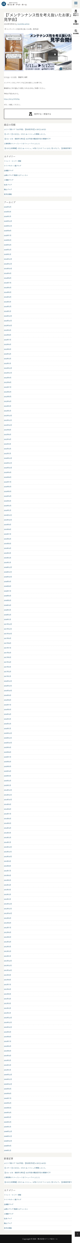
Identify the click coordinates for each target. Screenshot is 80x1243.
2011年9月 (7, 975)
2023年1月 (7, 363)
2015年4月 (7, 771)
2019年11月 (8, 515)
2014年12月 (8, 790)
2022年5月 (7, 396)
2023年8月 (7, 335)
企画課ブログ (8, 170)
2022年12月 (8, 368)
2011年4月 (7, 999)
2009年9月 (7, 1089)
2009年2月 (7, 1122)
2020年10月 (8, 468)
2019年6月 (7, 539)
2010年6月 (7, 1046)
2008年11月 (8, 1136)
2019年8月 (7, 529)
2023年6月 (7, 344)
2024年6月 (7, 287)
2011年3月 (7, 1003)
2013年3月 (7, 889)
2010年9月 (7, 1032)
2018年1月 (7, 619)
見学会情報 (8, 194)
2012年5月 (7, 937)
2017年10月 (8, 633)
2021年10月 (8, 425)
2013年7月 (7, 871)
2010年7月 (7, 1041)
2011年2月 (7, 1008)
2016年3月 (7, 719)
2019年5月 (7, 543)
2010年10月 (8, 1027)
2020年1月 (7, 510)
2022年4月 (7, 401)
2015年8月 (7, 752)
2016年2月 (7, 724)
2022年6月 (7, 392)
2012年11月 (8, 908)
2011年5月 (7, 994)
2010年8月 (7, 1036)
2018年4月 (7, 605)
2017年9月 (7, 638)
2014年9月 (7, 804)
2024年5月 (7, 292)
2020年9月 (7, 472)
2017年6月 (7, 652)
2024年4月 (7, 297)
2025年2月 (7, 249)
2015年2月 (7, 780)
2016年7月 (7, 705)
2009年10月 (8, 1084)
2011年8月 (7, 980)
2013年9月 (7, 861)
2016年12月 (8, 681)
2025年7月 (7, 235)
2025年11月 (8, 226)
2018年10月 (8, 577)
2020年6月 (7, 486)
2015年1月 (7, 785)
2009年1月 (7, 1127)
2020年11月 (8, 463)
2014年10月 (8, 799)
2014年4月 (7, 828)
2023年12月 (8, 316)
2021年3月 (7, 444)
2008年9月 (7, 1146)
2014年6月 (7, 818)
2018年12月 (8, 567)
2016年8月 (7, 700)
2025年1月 (7, 254)
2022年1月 (7, 411)
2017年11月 (8, 629)
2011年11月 (8, 965)
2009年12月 (8, 1074)
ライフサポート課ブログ (12, 166)
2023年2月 (7, 358)
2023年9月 (7, 330)
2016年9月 (7, 695)
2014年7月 (7, 814)
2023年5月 (7, 349)
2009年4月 (7, 1112)
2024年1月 (7, 311)
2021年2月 (7, 449)
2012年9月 (7, 918)
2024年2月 (7, 306)
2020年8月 (7, 477)
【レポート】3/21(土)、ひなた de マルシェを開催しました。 (25, 134)
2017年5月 (7, 657)
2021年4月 (7, 439)
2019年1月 (7, 562)
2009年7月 (7, 1098)
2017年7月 (7, 648)
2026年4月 (7, 207)
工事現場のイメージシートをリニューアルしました (22, 143)
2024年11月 (8, 264)
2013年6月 (7, 875)
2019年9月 (7, 524)
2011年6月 (7, 989)
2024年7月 (7, 283)
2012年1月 (7, 956)
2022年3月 (7, 406)
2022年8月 (7, 382)
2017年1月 (7, 676)
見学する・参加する (40, 114)
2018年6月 (7, 596)
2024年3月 (7, 302)
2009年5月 (7, 1108)
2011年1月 (7, 1013)
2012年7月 (7, 927)
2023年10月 (8, 325)
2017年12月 (8, 624)
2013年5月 (7, 880)
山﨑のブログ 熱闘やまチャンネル (16, 175)
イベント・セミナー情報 (12, 161)
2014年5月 (7, 823)
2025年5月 (7, 240)
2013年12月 (8, 847)
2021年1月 (7, 453)
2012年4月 (7, 942)
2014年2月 (7, 837)
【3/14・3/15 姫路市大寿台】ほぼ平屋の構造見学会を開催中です (27, 139)
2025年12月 (8, 221)
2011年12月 (8, 961)
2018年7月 (7, 591)
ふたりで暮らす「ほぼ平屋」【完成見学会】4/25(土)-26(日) (25, 129)
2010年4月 (7, 1055)
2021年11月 (8, 420)
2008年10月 (8, 1141)
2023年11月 (8, 321)
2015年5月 (7, 766)
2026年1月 (7, 216)
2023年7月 (7, 340)
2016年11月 (8, 686)
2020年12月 (8, 458)
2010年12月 (8, 1017)
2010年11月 (8, 1022)
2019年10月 (8, 520)
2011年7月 (7, 984)
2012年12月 (8, 904)
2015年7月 (7, 757)
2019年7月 (7, 534)
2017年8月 (7, 643)
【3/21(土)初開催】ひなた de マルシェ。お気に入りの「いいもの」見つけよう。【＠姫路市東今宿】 (39, 148)
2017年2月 (7, 671)
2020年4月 (7, 496)
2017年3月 (7, 667)
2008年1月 (7, 1150)
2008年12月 (8, 1131)
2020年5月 (7, 491)
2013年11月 (8, 852)
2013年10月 (8, 856)
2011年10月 (8, 970)
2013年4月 (7, 885)
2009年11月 (8, 1079)
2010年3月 (7, 1060)
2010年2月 (7, 1065)
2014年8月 (7, 809)
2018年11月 (8, 572)
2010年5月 (7, 1051)
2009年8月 (7, 1093)
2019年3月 (7, 553)
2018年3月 (7, 610)
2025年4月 (7, 245)
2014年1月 (7, 842)
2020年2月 (7, 505)
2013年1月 (7, 899)
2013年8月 (7, 866)
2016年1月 (7, 728)
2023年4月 (7, 354)
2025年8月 (7, 230)
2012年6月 (7, 932)
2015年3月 (7, 776)
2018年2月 (7, 615)
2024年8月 (7, 278)
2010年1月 (7, 1070)
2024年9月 (7, 273)
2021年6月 (7, 434)
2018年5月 (7, 600)
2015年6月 (7, 761)
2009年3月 (7, 1117)
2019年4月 (7, 548)
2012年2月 (7, 951)
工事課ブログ (8, 180)
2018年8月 (7, 586)
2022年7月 (7, 387)
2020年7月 (7, 482)
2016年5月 (7, 709)
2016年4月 (7, 714)
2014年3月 (7, 833)
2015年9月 (7, 747)
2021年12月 (8, 415)
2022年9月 (7, 377)
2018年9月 (7, 581)
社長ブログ (8, 185)
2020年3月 (7, 501)
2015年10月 (8, 743)
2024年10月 (8, 268)
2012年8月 (7, 923)
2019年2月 (7, 558)
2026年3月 (7, 212)
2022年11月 (8, 373)
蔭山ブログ (8, 189)
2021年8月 (7, 430)
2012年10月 (8, 913)
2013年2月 (7, 894)
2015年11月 (8, 738)
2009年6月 (7, 1103)
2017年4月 (7, 662)
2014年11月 (8, 795)
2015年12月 (8, 733)
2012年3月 (7, 946)
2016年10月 (8, 690)
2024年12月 (8, 259)
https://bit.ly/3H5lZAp (12, 99)
